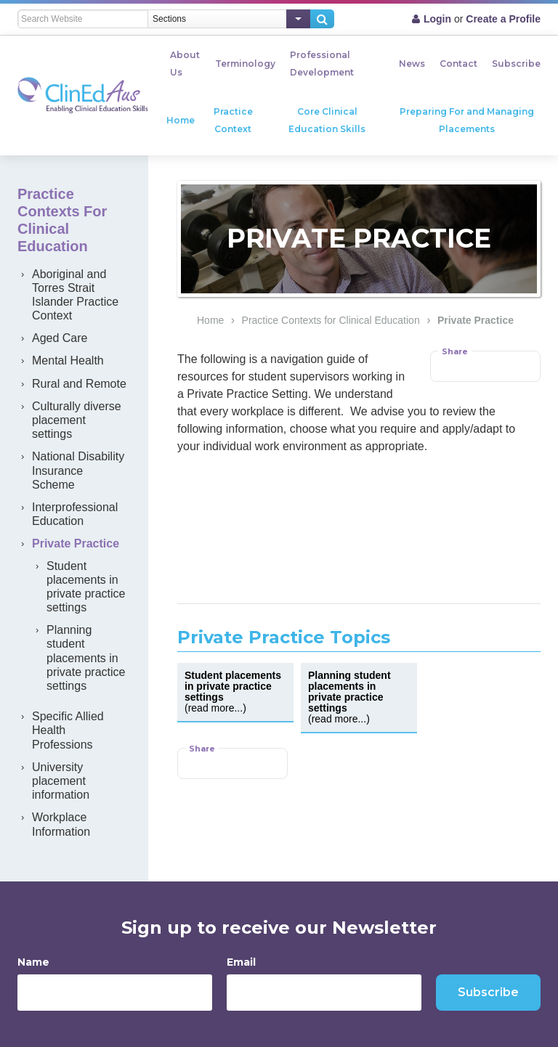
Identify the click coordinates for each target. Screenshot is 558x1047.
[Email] (324, 992)
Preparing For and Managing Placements (467, 120)
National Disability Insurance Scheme (78, 470)
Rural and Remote (79, 384)
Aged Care (60, 338)
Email (241, 962)
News (412, 63)
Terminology (245, 63)
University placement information (60, 781)
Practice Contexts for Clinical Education (331, 320)
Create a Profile (503, 19)
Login (437, 19)
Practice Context (233, 120)
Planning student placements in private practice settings (86, 658)
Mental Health (68, 360)
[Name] (114, 992)
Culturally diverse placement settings (76, 420)
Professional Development (322, 63)
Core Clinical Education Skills (326, 120)
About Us (185, 63)
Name (33, 962)
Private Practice (475, 320)
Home (180, 120)
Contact (458, 63)
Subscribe (516, 63)
